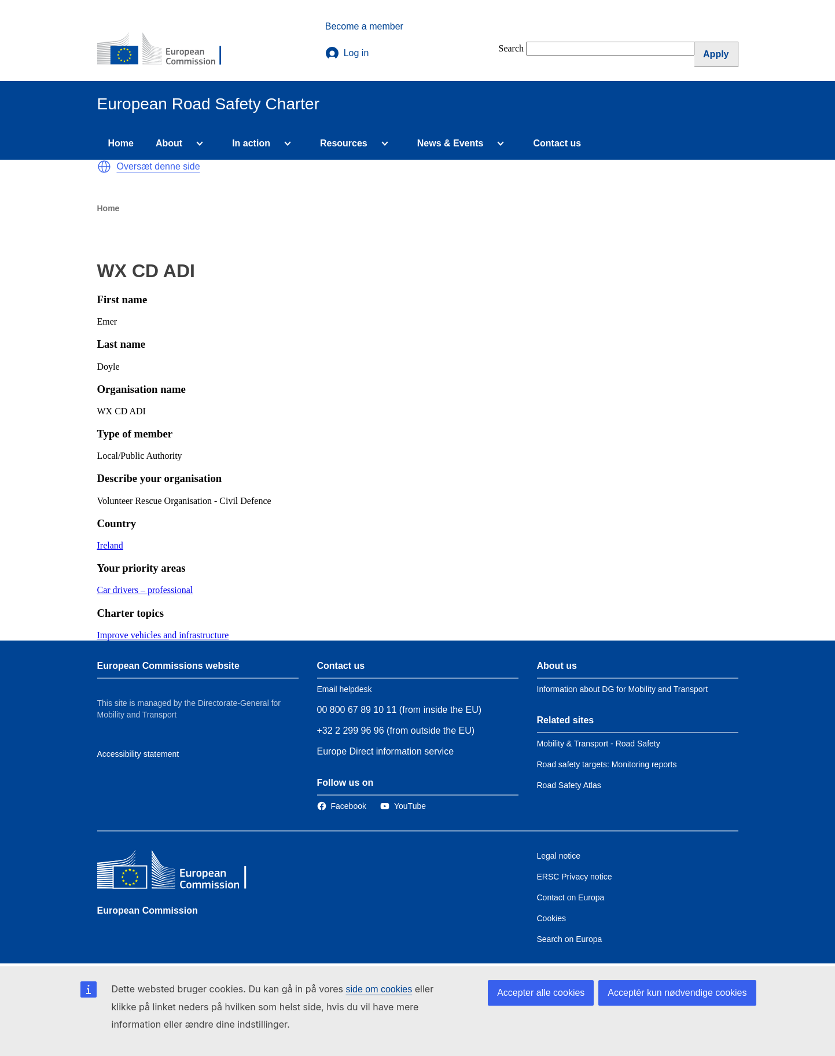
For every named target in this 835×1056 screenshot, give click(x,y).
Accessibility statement (138, 754)
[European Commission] (167, 49)
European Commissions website (168, 666)
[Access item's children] (197, 143)
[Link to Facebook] (341, 806)
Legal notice (559, 855)
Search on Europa (569, 939)
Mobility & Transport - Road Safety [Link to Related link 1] (598, 743)
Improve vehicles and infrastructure (163, 635)
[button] (104, 167)
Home (121, 143)
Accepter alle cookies (540, 993)
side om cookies (379, 989)
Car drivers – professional (145, 590)
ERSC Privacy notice (574, 876)
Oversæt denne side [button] (158, 166)
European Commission (147, 910)
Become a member (364, 26)
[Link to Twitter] (403, 806)
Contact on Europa (571, 897)
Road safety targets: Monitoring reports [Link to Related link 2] (607, 764)
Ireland (110, 545)
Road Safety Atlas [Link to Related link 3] (569, 785)
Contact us (557, 143)
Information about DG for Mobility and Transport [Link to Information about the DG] (622, 689)
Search (511, 48)
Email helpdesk (344, 689)
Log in (347, 53)
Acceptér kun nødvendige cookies (677, 993)
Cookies (552, 918)
